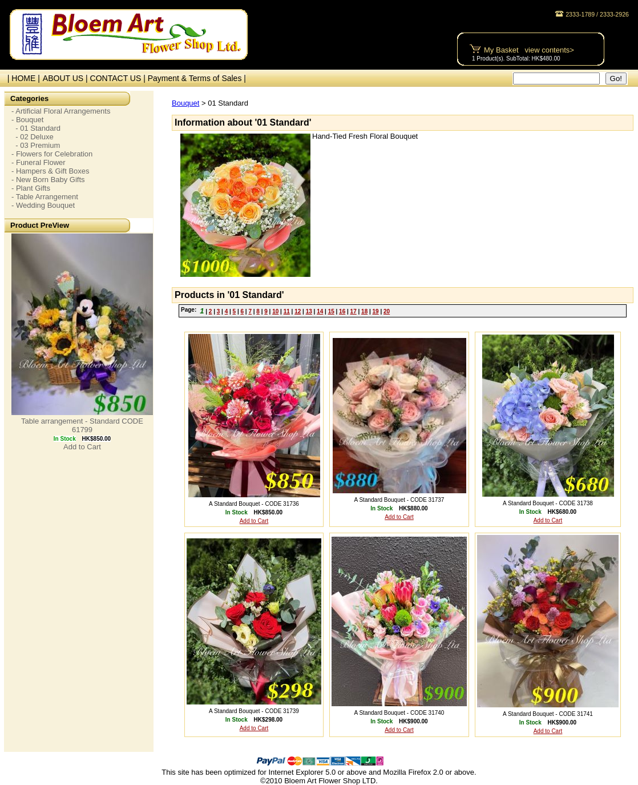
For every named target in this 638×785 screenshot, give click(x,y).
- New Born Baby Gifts (48, 179)
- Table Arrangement (44, 196)
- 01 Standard (35, 128)
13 (309, 311)
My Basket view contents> (529, 50)
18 (364, 311)
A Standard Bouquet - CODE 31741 (548, 714)
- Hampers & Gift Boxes (50, 171)
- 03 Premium (35, 145)
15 (331, 311)
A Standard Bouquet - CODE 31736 (254, 504)
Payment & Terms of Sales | (197, 78)
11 (287, 311)
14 (320, 311)
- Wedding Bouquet (43, 205)
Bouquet (185, 103)
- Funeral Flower (38, 162)
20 (386, 311)
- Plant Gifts (30, 188)
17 (353, 311)
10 (275, 311)
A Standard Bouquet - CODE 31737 (399, 500)
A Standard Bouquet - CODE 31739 (254, 711)
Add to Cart (82, 446)
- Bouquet (27, 119)
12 (297, 311)
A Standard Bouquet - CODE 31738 (548, 503)
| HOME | (21, 78)
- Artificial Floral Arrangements (60, 111)
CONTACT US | (119, 78)
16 (342, 311)
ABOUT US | (66, 78)
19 (376, 311)
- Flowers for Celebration (51, 154)
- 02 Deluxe (32, 136)
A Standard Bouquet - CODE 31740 (399, 713)
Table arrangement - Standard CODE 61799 (82, 425)
